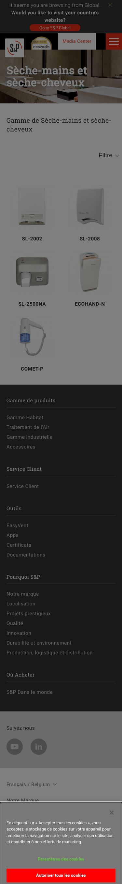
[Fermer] (111, 816)
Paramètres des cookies (61, 863)
